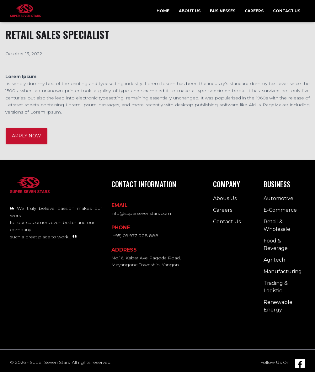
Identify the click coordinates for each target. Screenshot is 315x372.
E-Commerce (280, 210)
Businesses (222, 10)
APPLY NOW (26, 136)
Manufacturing (283, 271)
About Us (189, 10)
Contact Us (286, 10)
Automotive (278, 198)
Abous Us (225, 198)
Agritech (274, 260)
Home (163, 10)
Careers (254, 10)
